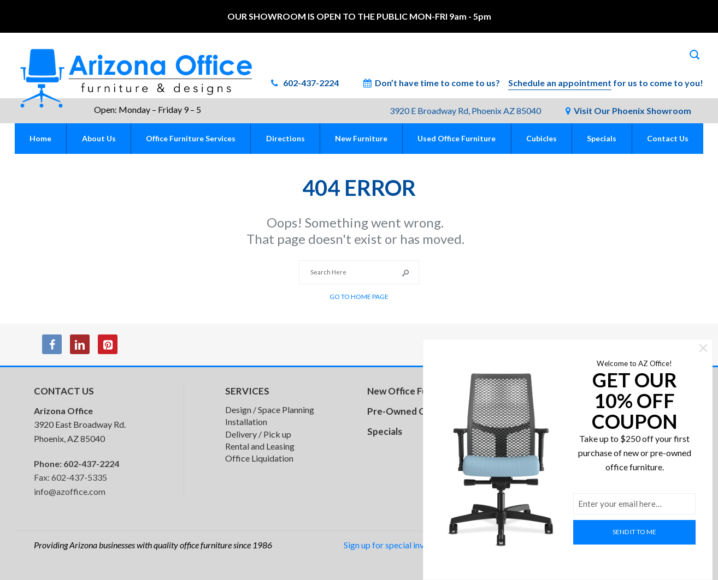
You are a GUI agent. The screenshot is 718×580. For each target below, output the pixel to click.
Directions (285, 138)
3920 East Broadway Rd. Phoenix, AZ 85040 (80, 424)
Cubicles (541, 138)
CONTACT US (64, 391)
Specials (601, 138)
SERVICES (247, 391)
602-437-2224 (310, 82)
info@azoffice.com (69, 491)
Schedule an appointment (559, 82)
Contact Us (667, 138)
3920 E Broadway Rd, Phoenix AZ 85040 (465, 110)
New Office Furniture (412, 391)
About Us (99, 138)
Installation (246, 421)
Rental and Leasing (260, 446)
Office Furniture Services (191, 138)
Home (40, 138)
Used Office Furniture (456, 138)
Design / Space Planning (269, 409)
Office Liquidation (259, 458)
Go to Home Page (359, 296)
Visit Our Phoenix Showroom (632, 110)
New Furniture (361, 138)
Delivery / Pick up (258, 434)
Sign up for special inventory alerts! (409, 545)
